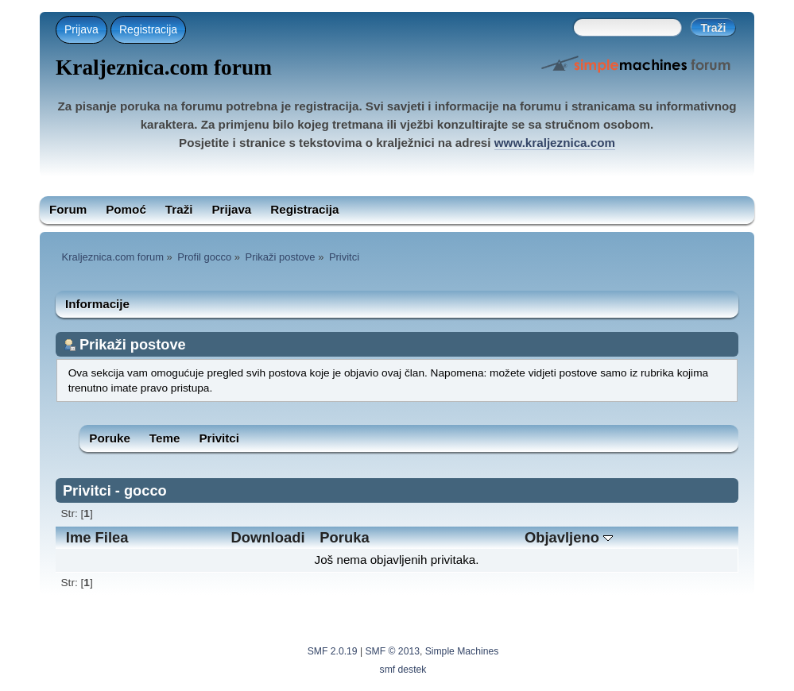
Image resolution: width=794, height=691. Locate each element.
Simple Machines (462, 651)
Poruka (344, 537)
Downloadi (268, 537)
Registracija (148, 29)
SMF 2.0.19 (333, 651)
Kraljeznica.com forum (164, 67)
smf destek (403, 669)
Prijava (81, 29)
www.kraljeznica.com (554, 142)
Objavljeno (569, 537)
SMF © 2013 (393, 651)
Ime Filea (97, 537)
